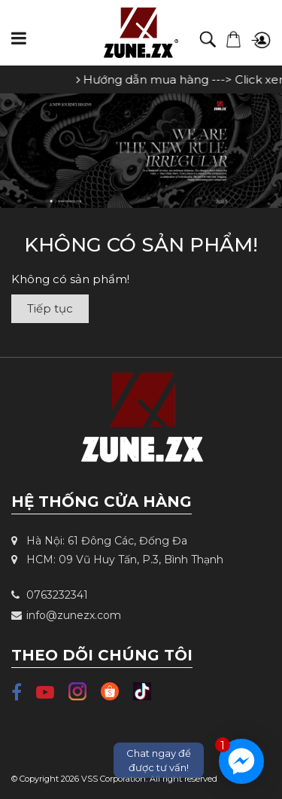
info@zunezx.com (66, 615)
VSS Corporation (113, 778)
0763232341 (49, 595)
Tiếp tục (50, 308)
